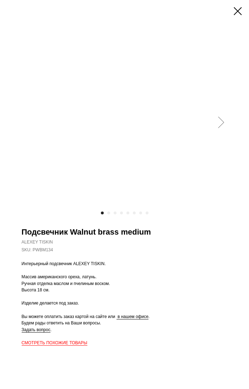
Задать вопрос (36, 329)
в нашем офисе (132, 316)
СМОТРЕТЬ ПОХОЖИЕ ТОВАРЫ (54, 342)
